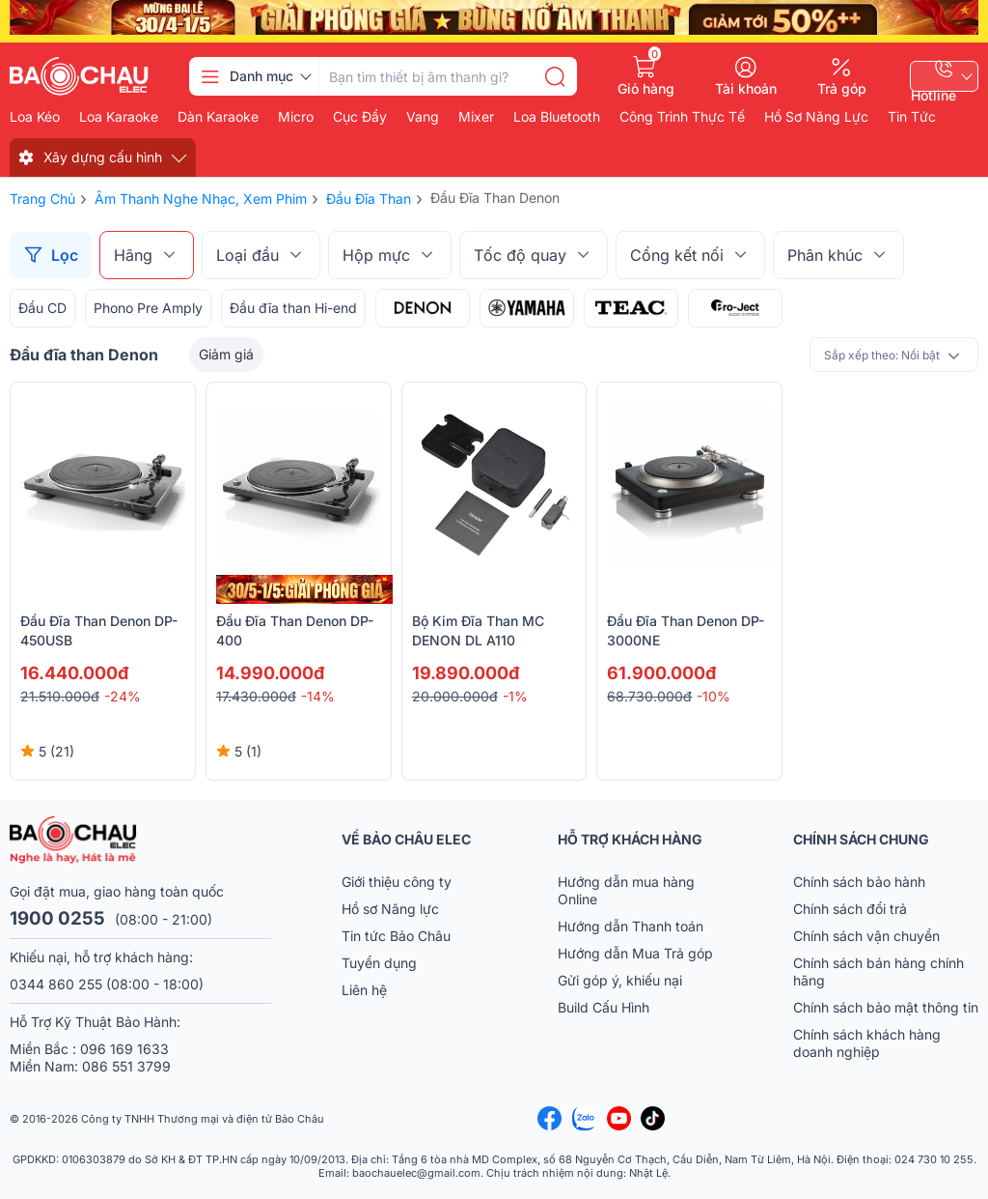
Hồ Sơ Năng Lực (816, 117)
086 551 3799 (126, 1066)
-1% (515, 696)
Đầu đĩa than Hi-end (293, 308)
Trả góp (841, 88)
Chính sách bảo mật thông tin (885, 1007)
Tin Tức (912, 117)
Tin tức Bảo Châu (396, 936)
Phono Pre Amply (148, 308)
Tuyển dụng (379, 963)
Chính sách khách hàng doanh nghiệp (867, 1043)
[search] (554, 76)
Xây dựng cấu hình (102, 157)
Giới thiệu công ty (397, 881)
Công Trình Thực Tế (682, 117)
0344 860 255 (56, 984)
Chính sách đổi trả (850, 908)
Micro (296, 117)
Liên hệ (364, 990)
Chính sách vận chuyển (866, 936)
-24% (122, 696)
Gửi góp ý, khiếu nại (620, 980)
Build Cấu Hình (603, 1007)
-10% (713, 696)
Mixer (476, 117)
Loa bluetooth (556, 117)
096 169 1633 (124, 1049)
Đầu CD (42, 308)
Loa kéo (35, 117)
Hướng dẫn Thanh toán (630, 926)
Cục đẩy (360, 117)
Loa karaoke (118, 117)
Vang (422, 117)
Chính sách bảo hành (859, 881)
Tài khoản (746, 88)
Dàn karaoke (218, 117)
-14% (318, 696)
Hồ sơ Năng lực (390, 908)
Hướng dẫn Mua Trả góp (635, 953)
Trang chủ (42, 198)
